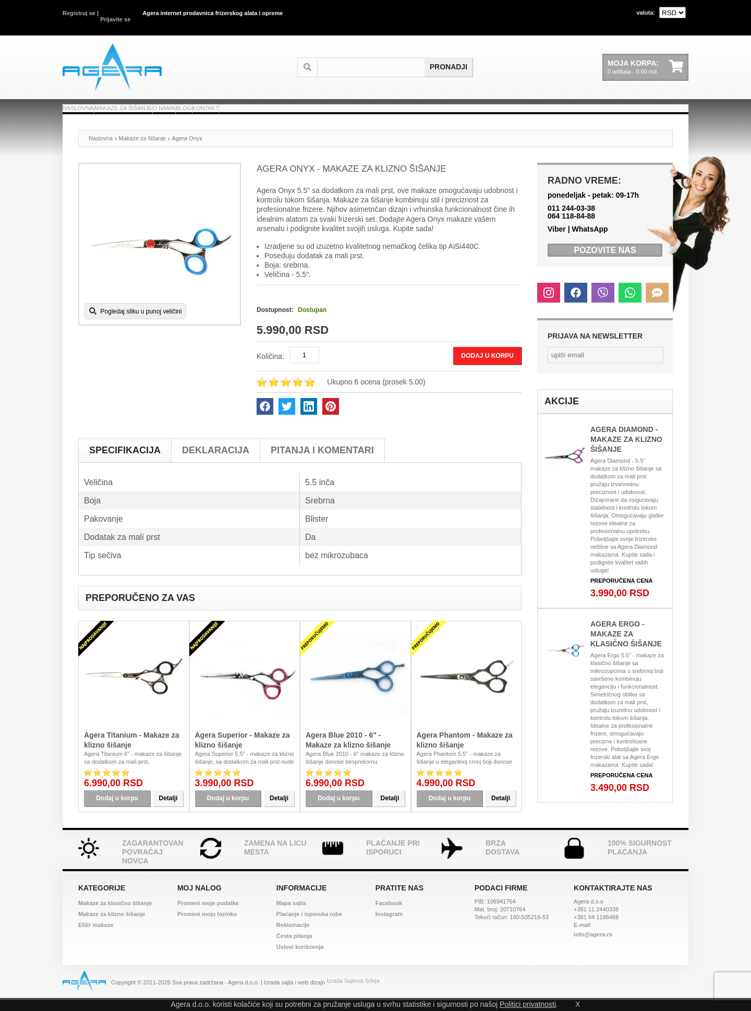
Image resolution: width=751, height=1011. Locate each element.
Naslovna (93, 108)
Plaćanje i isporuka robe (309, 925)
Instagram (389, 925)
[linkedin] (308, 417)
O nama (247, 108)
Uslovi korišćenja (300, 958)
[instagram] (548, 304)
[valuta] (672, 12)
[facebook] (265, 417)
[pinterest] (330, 417)
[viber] (602, 304)
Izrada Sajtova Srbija (353, 993)
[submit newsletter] (659, 366)
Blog (294, 108)
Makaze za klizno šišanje (111, 925)
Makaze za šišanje (174, 108)
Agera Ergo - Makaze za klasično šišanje (626, 645)
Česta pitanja (294, 947)
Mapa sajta (291, 914)
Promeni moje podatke (208, 914)
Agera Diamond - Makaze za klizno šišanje (626, 450)
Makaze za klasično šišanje (115, 914)
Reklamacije (293, 936)
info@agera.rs (593, 945)
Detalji (168, 809)
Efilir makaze (95, 936)
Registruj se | (81, 13)
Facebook (389, 914)
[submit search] (449, 56)
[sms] (657, 304)
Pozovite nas (605, 261)
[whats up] (630, 304)
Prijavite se (115, 13)
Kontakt (343, 108)
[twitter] (286, 417)
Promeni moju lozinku (207, 925)
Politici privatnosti (528, 1004)
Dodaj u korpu (483, 367)
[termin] (376, 56)
